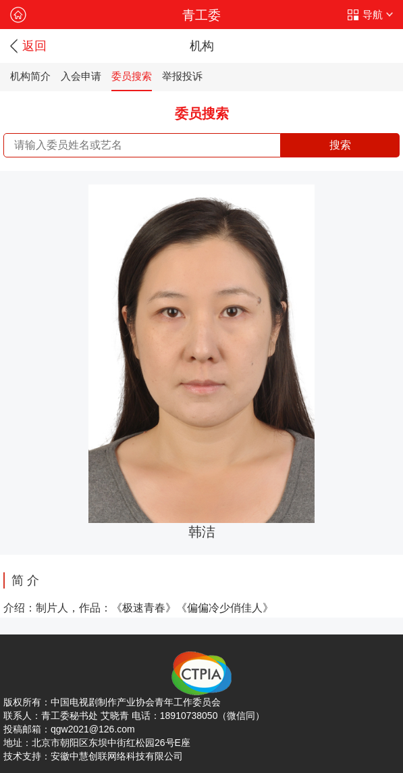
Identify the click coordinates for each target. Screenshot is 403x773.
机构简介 (30, 76)
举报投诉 (182, 76)
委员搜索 (131, 76)
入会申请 (81, 76)
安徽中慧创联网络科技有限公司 (117, 756)
